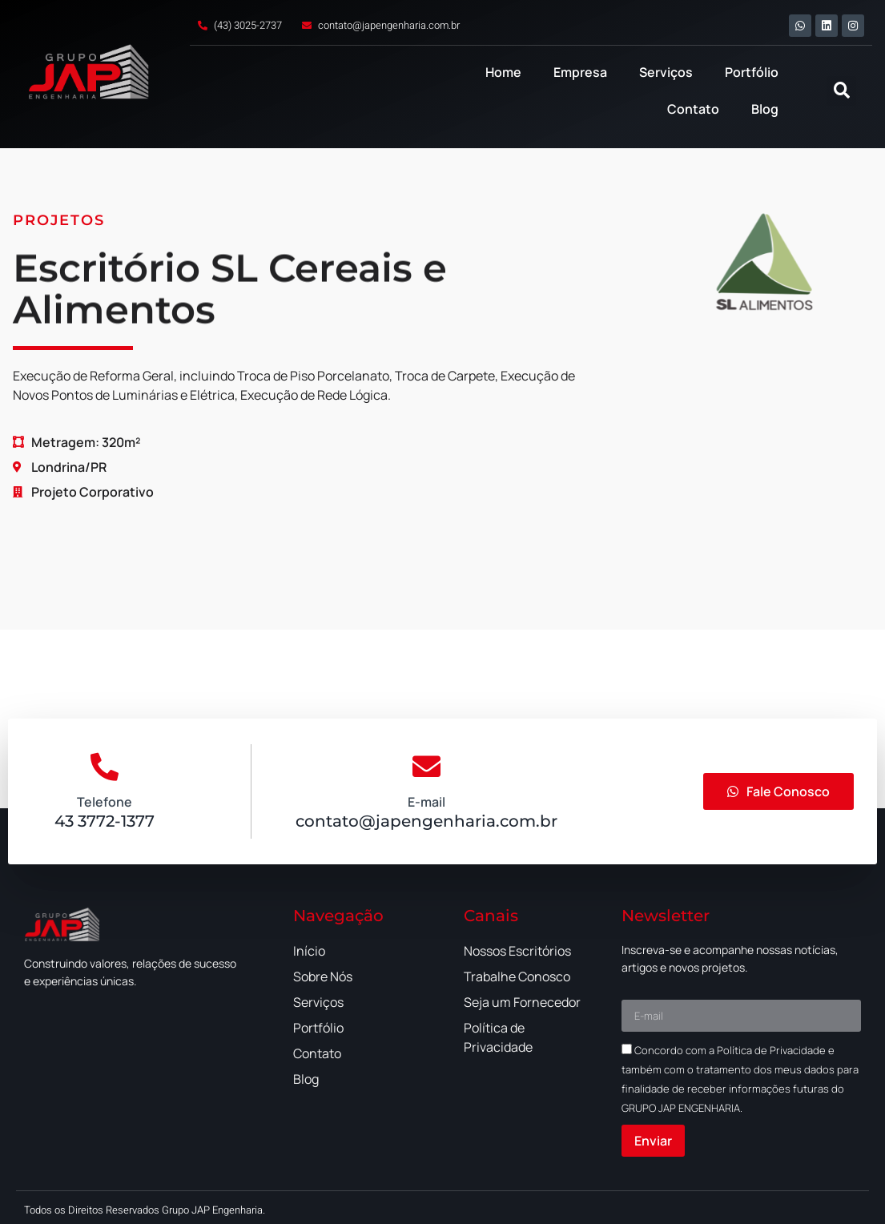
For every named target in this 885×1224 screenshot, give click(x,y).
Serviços (666, 72)
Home (503, 72)
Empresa (580, 72)
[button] (841, 91)
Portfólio (751, 72)
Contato (693, 109)
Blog (764, 109)
